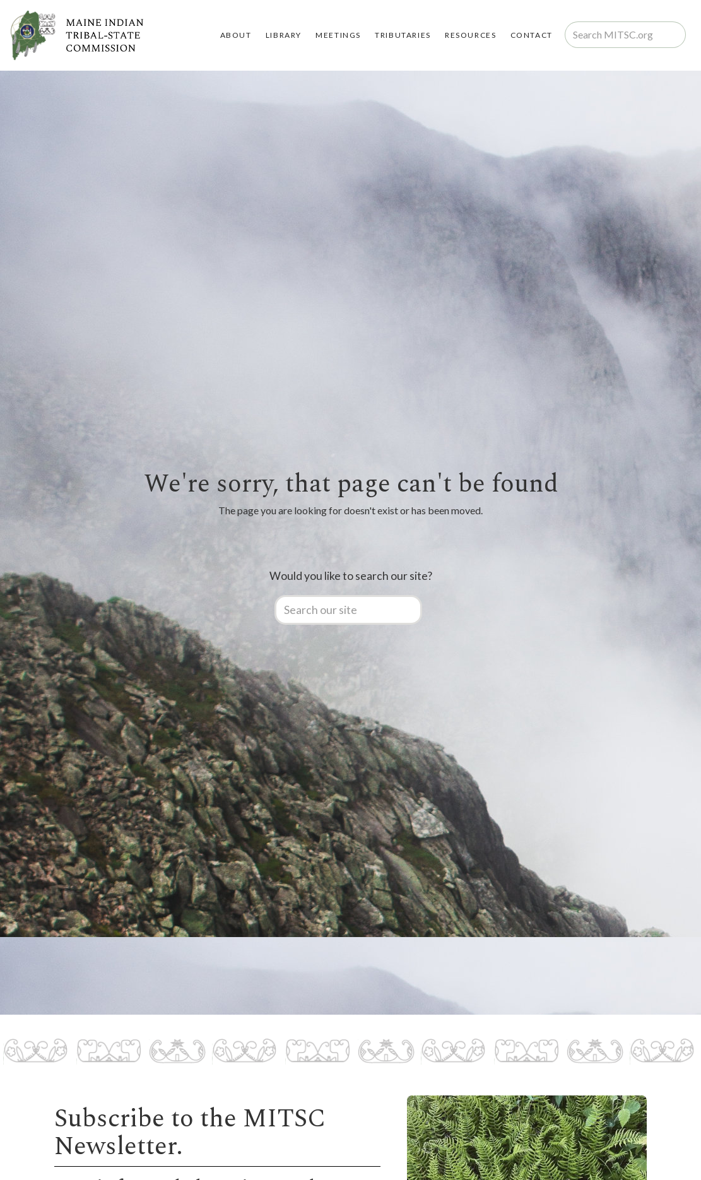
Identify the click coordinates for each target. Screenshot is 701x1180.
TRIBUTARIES (403, 35)
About (236, 35)
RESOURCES (470, 35)
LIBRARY (284, 35)
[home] (76, 35)
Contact (531, 35)
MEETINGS (338, 35)
